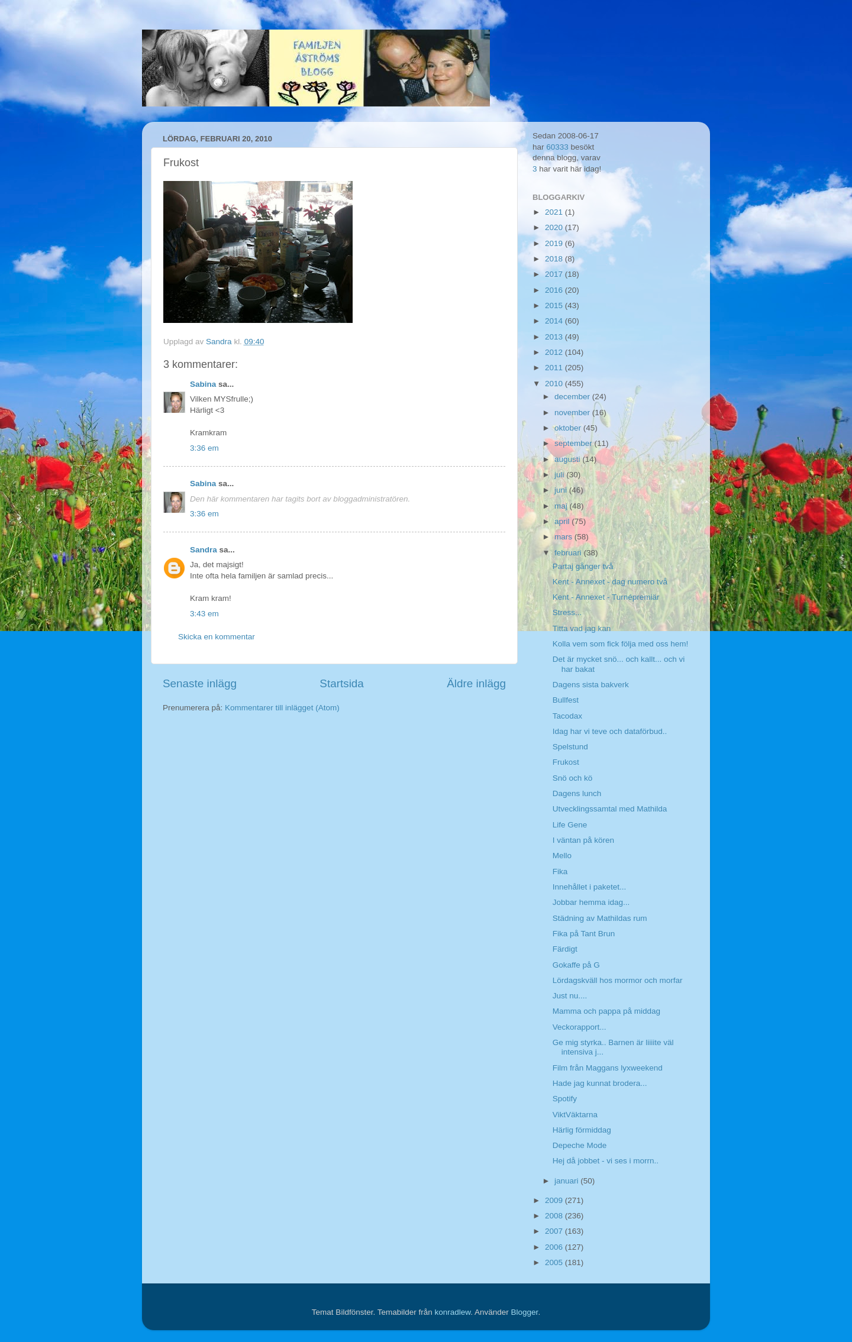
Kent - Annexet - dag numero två (610, 581)
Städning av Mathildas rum (600, 918)
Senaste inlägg (200, 683)
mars (564, 536)
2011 (555, 367)
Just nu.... (570, 995)
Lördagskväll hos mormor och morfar (618, 980)
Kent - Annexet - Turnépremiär (606, 597)
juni (561, 490)
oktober (568, 427)
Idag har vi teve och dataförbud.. (610, 731)
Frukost (566, 762)
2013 (555, 336)
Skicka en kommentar (216, 636)
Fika (560, 871)
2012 (555, 352)
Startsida (342, 683)
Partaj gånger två (583, 566)
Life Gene (570, 824)
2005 (555, 1262)
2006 (555, 1247)
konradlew (452, 1312)
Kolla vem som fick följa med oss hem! (621, 643)
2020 (555, 227)
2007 (555, 1231)
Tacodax (567, 716)
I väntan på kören (583, 840)
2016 (555, 290)
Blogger (524, 1312)
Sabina (203, 384)
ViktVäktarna (575, 1114)
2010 (555, 383)
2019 (555, 243)
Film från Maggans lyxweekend (608, 1067)
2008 (555, 1215)
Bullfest (566, 700)
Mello (562, 855)
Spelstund (570, 746)
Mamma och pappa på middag (606, 1011)
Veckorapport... (579, 1027)
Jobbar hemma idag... (591, 902)
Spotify (565, 1098)
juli (560, 474)
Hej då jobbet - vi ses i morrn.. (606, 1160)
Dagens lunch (577, 793)
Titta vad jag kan (582, 628)
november (573, 412)
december (573, 396)
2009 (555, 1200)
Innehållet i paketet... (590, 886)
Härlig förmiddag (582, 1130)
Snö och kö (573, 778)
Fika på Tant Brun (584, 933)
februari (569, 552)
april (563, 521)
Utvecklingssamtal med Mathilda (610, 808)
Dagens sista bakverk (591, 684)
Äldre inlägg (476, 683)
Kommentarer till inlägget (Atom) (282, 707)
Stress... (567, 612)
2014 (555, 320)
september (574, 443)
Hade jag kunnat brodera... (600, 1083)
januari (567, 1180)
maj (562, 506)
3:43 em (204, 613)
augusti (568, 459)
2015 (555, 305)
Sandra (203, 549)
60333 (557, 147)
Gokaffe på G (576, 965)
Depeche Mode (580, 1145)
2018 (555, 258)
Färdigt (565, 949)
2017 (555, 274)
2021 (555, 212)
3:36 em (204, 448)
